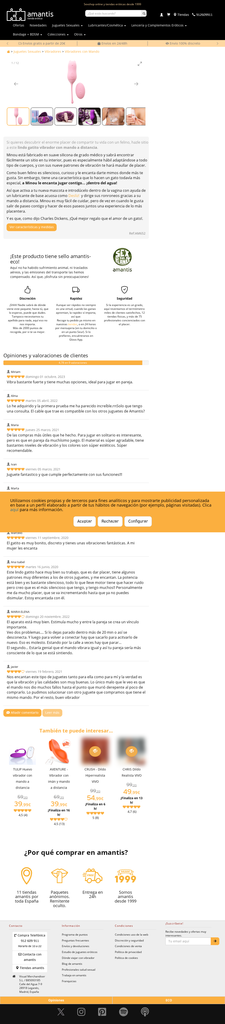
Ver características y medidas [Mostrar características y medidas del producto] (32, 227)
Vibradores (53, 51)
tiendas (72, 324)
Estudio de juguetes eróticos (79, 952)
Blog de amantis (72, 963)
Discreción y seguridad (129, 940)
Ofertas (18, 25)
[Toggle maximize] (139, 63)
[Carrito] (168, 15)
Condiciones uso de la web (131, 934)
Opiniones (56, 1000)
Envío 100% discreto (183, 43)
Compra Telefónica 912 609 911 (29, 941)
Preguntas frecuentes (75, 940)
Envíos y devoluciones (75, 946)
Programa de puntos (75, 934)
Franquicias (69, 981)
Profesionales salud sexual (78, 969)
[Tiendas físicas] (181, 15)
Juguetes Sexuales (27, 51)
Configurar (138, 521)
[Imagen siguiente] (136, 83)
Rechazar (110, 521)
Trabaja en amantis (74, 975)
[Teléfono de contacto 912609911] (202, 15)
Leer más (52, 712)
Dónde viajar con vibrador (78, 958)
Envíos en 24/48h (112, 43)
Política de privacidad (128, 952)
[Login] (161, 15)
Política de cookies (126, 958)
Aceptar (84, 521)
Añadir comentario (22, 712)
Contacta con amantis (29, 957)
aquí (14, 509)
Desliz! (73, 195)
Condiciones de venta (128, 946)
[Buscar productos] (113, 13)
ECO (169, 1000)
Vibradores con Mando (82, 51)
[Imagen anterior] (16, 83)
